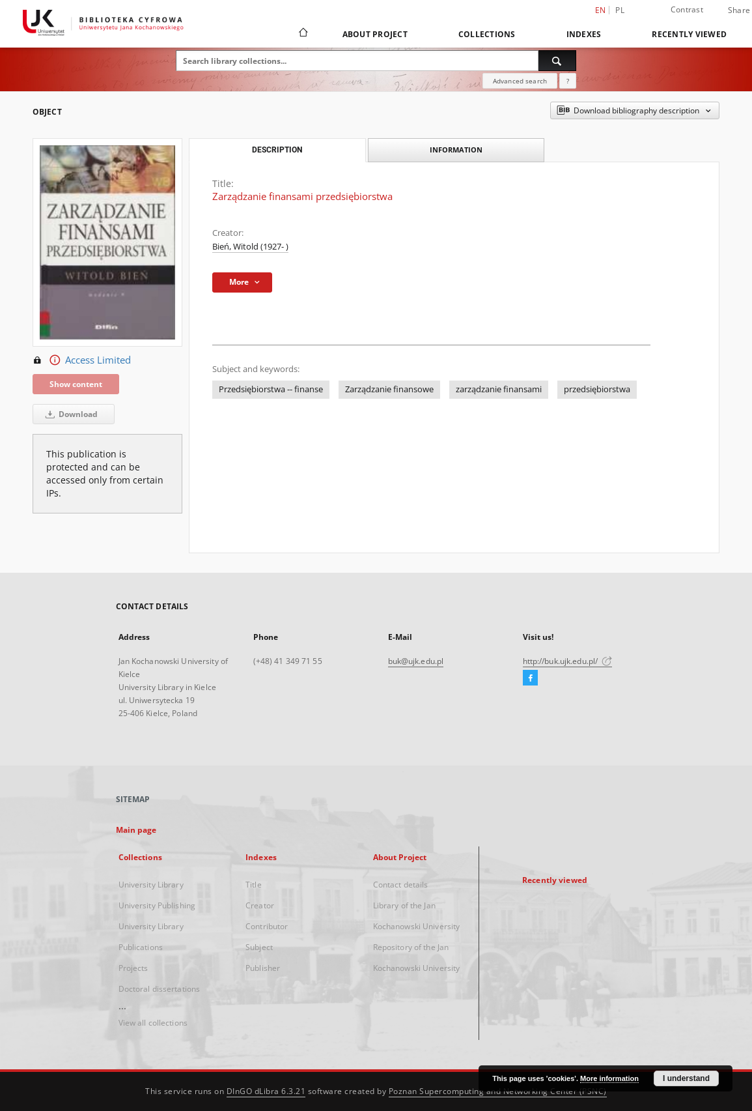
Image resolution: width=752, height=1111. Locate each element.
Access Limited (82, 360)
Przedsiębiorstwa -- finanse (271, 389)
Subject (259, 947)
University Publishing (157, 905)
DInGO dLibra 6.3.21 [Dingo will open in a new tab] (266, 1091)
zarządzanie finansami (499, 389)
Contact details (400, 884)
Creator (259, 905)
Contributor (266, 926)
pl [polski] (619, 10)
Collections (487, 34)
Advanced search (520, 80)
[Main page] (302, 34)
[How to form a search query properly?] (567, 81)
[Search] (557, 60)
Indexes (584, 34)
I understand (686, 1078)
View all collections (153, 1022)
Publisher (262, 968)
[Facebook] (530, 678)
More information (609, 1078)
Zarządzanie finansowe (389, 389)
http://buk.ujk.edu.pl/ (568, 661)
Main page (136, 829)
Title (253, 884)
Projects (133, 968)
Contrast (687, 9)
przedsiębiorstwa (597, 389)
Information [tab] (456, 149)
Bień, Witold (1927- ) (250, 246)
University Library (151, 884)
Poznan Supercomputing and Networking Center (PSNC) (498, 1091)
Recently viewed (689, 34)
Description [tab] (277, 149)
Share (739, 10)
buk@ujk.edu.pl (416, 661)
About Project (375, 34)
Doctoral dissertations (159, 988)
